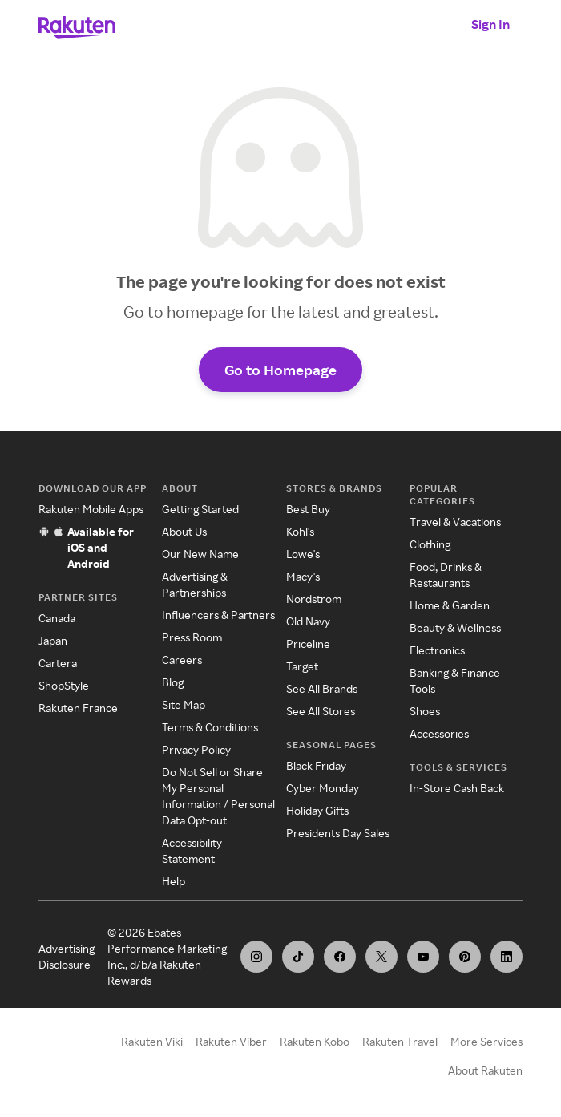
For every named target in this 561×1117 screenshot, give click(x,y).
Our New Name (200, 554)
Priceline (308, 643)
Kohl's (300, 531)
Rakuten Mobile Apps (90, 509)
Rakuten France (78, 707)
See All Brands (321, 688)
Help (173, 881)
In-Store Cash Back (457, 788)
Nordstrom (313, 598)
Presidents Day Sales (337, 833)
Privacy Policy (196, 749)
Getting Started (200, 509)
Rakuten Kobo (314, 1041)
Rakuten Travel (400, 1041)
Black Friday (316, 765)
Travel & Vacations (455, 521)
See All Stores (320, 711)
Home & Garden (450, 605)
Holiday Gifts (317, 810)
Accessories (439, 733)
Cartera (57, 663)
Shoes (425, 711)
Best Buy (308, 509)
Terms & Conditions (210, 727)
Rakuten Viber (231, 1041)
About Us (184, 531)
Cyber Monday (322, 788)
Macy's (303, 576)
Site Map (183, 704)
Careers (182, 659)
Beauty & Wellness (455, 627)
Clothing (430, 544)
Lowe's (303, 554)
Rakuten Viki (152, 1041)
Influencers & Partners (218, 614)
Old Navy (308, 621)
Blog (173, 682)
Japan (52, 640)
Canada (56, 618)
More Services (486, 1041)
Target (302, 666)
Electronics (437, 650)
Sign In (490, 24)
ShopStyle (63, 685)
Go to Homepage (280, 369)
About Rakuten (485, 1070)
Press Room (192, 637)
